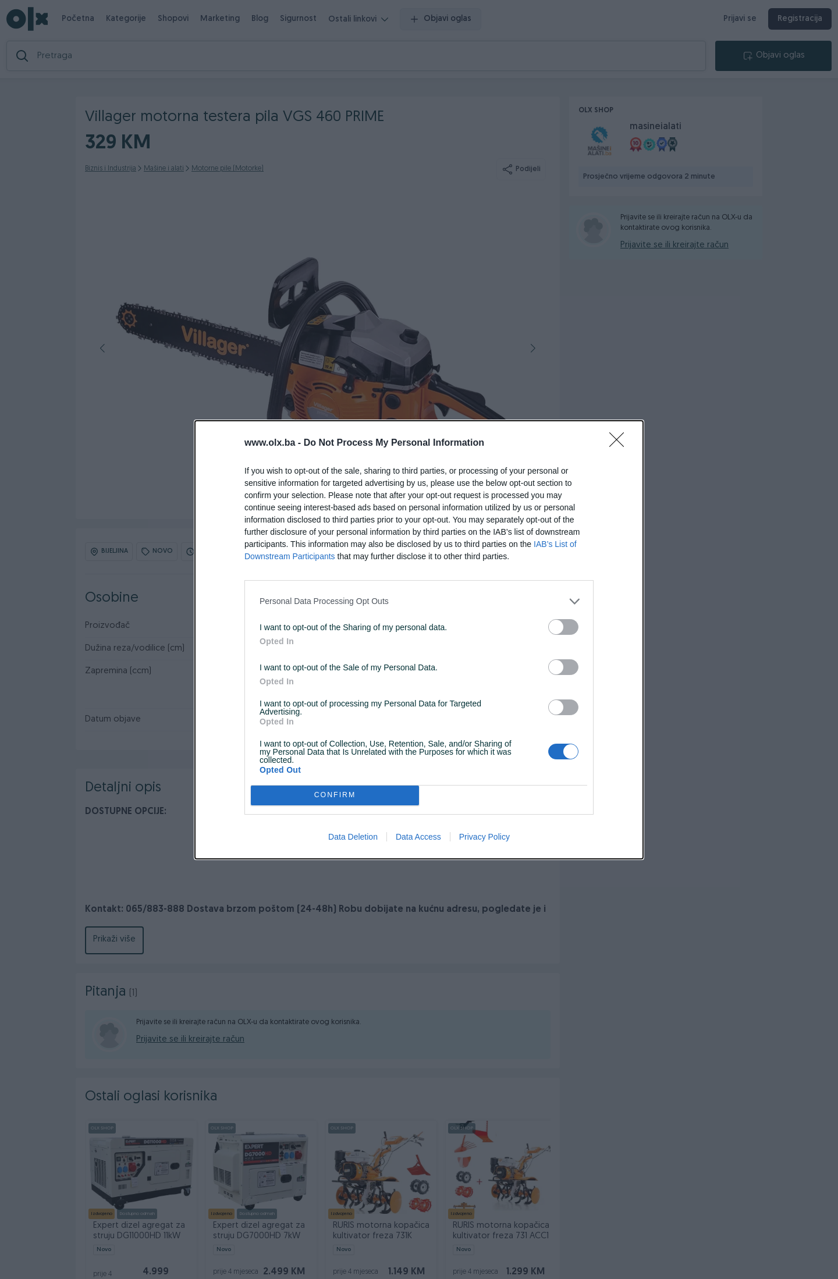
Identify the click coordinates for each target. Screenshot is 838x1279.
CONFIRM (335, 795)
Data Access (418, 836)
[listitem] (419, 601)
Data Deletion (353, 836)
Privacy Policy (484, 836)
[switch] (563, 627)
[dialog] (419, 640)
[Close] (620, 443)
